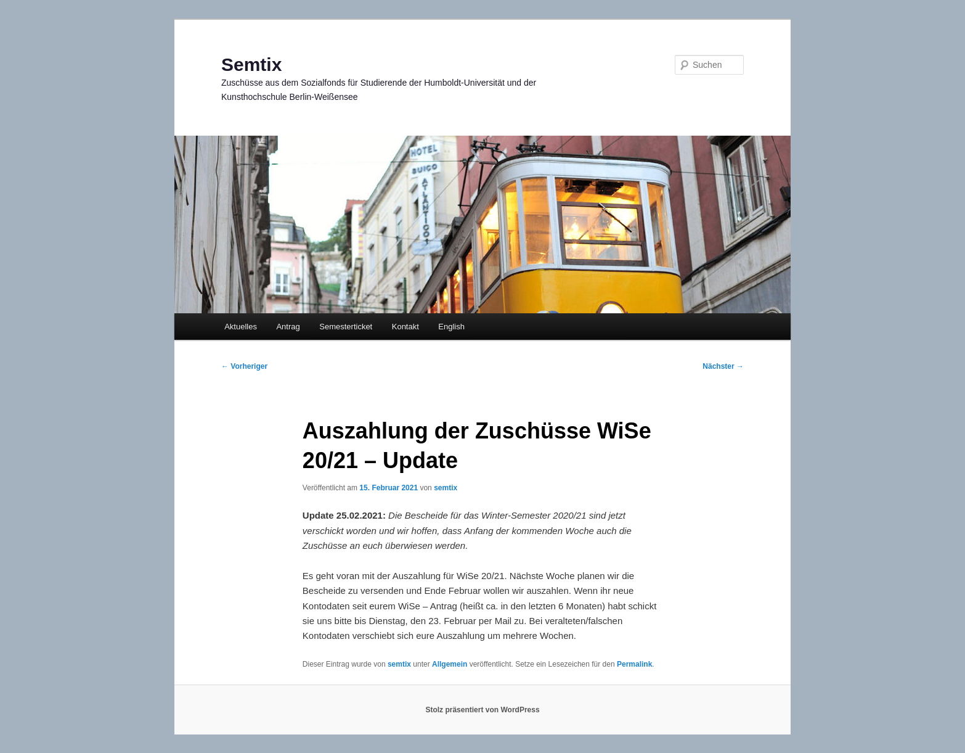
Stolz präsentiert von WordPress (482, 710)
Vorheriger (244, 366)
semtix (445, 487)
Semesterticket (345, 326)
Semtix (251, 64)
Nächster (723, 366)
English (451, 326)
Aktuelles (240, 326)
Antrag (287, 326)
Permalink (634, 664)
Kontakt (405, 326)
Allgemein (449, 664)
